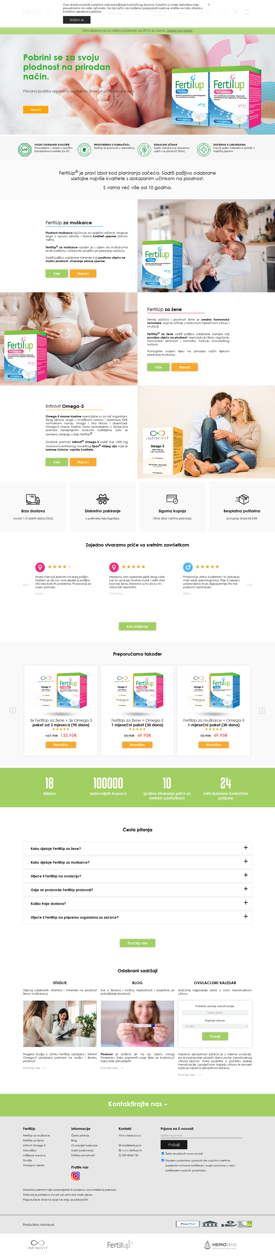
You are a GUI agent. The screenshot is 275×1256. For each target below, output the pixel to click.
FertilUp (69, 222)
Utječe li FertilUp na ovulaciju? (56, 876)
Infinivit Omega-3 (34, 1145)
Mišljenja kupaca (34, 1155)
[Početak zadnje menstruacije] (215, 1026)
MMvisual (47, 1225)
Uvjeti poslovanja (82, 1150)
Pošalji (215, 1036)
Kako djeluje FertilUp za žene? (56, 848)
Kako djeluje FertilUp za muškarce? (60, 862)
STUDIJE (60, 982)
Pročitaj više (138, 943)
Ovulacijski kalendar (84, 1145)
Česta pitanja (80, 1135)
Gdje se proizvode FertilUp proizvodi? (62, 890)
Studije (27, 1160)
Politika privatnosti (83, 1155)
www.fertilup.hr (132, 1150)
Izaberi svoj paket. (180, 30)
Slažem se (77, 20)
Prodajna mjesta (33, 1165)
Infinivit (54, 406)
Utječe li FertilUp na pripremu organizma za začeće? (75, 917)
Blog (74, 1140)
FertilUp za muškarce (36, 1135)
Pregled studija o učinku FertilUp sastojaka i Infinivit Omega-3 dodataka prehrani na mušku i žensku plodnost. (60, 1057)
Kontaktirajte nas (137, 1104)
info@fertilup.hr (131, 1145)
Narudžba (60, 745)
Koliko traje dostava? (48, 903)
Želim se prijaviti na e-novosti (184, 1153)
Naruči (36, 110)
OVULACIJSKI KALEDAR (215, 982)
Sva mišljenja (137, 626)
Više (56, 273)
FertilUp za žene (33, 1140)
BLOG (137, 982)
